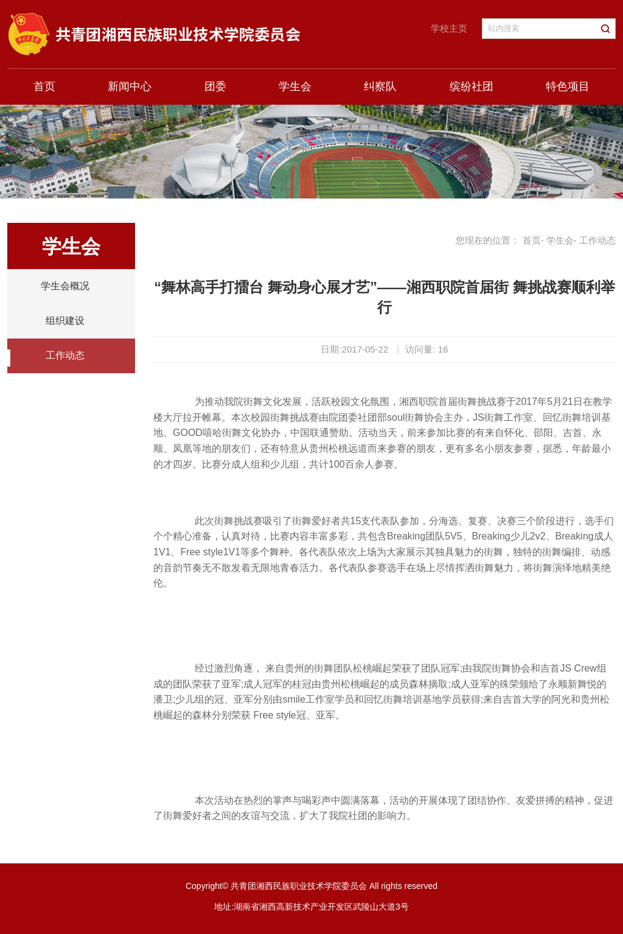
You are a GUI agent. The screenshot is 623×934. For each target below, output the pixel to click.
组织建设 (65, 320)
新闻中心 (129, 86)
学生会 (295, 86)
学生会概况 (65, 286)
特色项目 (568, 86)
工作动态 (65, 355)
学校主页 (449, 28)
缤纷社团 (471, 86)
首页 (44, 86)
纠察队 (380, 86)
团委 (215, 86)
